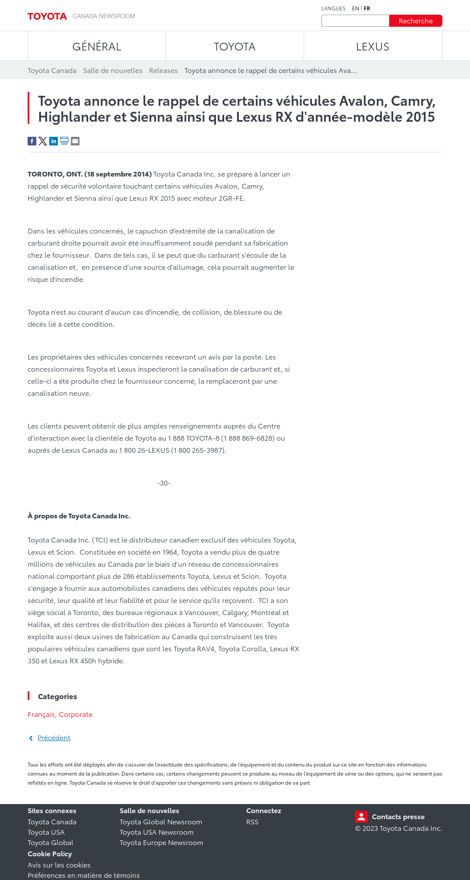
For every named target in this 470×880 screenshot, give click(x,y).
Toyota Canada (52, 821)
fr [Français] (367, 8)
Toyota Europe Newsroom (161, 842)
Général (96, 45)
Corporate (75, 714)
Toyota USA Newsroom (157, 831)
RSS (252, 821)
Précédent (54, 737)
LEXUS (373, 45)
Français (41, 714)
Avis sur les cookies (59, 864)
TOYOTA (235, 45)
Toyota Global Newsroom (161, 821)
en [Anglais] (355, 8)
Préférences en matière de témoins (84, 875)
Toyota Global (50, 842)
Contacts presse (398, 816)
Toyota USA (46, 831)
